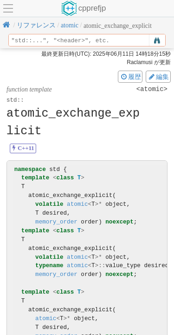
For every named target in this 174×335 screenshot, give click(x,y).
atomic (77, 204)
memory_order (56, 222)
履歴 (130, 76)
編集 (158, 76)
